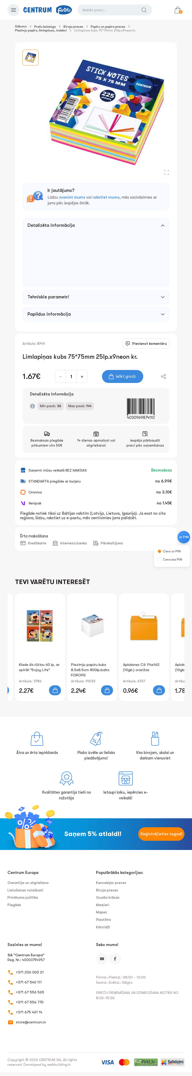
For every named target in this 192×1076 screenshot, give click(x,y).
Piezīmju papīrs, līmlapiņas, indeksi (41, 30)
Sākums (21, 26)
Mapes (101, 912)
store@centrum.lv (31, 1022)
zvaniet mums (72, 197)
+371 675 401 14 (29, 1012)
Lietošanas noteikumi (25, 890)
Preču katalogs (45, 26)
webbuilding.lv (58, 1065)
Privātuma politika (23, 897)
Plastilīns (103, 920)
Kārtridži (103, 927)
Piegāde (14, 905)
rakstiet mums (106, 197)
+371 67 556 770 (30, 1002)
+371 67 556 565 (30, 992)
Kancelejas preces (111, 883)
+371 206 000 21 (30, 972)
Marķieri (102, 905)
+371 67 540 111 (29, 982)
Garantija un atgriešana (28, 883)
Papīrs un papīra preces (108, 26)
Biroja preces (73, 26)
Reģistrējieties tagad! (161, 834)
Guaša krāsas (108, 897)
